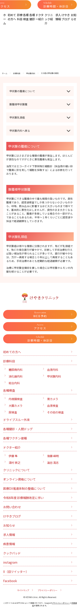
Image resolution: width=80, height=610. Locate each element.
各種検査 (26, 17)
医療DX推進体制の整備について (24, 488)
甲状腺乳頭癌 (17, 117)
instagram (10, 562)
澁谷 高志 (53, 462)
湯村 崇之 (14, 462)
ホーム (4, 19)
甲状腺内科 (54, 376)
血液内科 (52, 369)
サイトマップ (23, 590)
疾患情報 (9, 544)
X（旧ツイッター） (16, 571)
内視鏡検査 (15, 399)
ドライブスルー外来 (16, 419)
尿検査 (13, 412)
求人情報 (58, 17)
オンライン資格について (19, 479)
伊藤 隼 (13, 456)
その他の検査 (55, 412)
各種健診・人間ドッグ (18, 429)
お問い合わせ (12, 507)
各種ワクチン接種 (15, 438)
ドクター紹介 (39, 17)
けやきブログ (65, 17)
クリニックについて (16, 470)
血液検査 (52, 405)
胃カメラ (52, 399)
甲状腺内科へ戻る (19, 130)
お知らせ (73, 17)
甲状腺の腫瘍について (22, 91)
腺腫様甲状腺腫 (18, 104)
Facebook (10, 581)
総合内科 (14, 383)
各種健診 (32, 17)
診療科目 (19, 17)
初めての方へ (12, 17)
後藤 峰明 (53, 456)
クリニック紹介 (49, 19)
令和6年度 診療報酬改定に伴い (23, 497)
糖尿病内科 (15, 369)
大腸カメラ (15, 405)
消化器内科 (15, 376)
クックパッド (12, 553)
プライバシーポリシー (47, 590)
